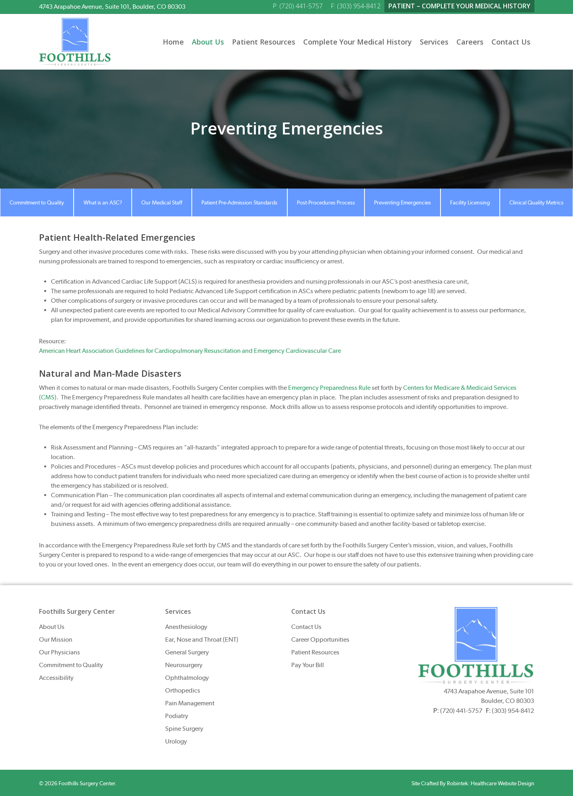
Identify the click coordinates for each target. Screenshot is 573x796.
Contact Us (306, 627)
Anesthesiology (186, 627)
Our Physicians (59, 652)
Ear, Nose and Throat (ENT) (201, 639)
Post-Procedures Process (326, 202)
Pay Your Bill (307, 665)
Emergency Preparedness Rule (329, 387)
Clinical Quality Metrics (536, 202)
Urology (176, 741)
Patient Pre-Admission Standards (239, 202)
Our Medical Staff (161, 202)
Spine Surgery (184, 728)
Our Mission (55, 639)
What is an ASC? (103, 202)
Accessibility (56, 677)
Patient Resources (315, 652)
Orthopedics (182, 690)
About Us (51, 627)
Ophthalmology (187, 677)
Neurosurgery (184, 665)
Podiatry (176, 716)
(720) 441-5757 (461, 710)
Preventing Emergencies (402, 202)
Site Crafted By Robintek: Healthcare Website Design (472, 783)
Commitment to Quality (37, 202)
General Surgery (187, 652)
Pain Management (189, 703)
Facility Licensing (470, 202)
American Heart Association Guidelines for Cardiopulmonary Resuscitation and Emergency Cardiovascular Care (190, 350)
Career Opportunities (320, 639)
